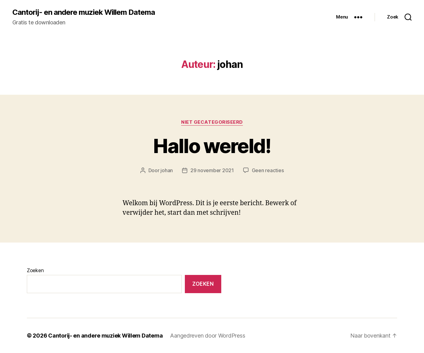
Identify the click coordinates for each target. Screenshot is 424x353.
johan (166, 170)
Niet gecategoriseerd (212, 122)
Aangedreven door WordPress (207, 335)
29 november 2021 (212, 170)
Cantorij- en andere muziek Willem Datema (83, 12)
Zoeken (35, 270)
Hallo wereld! (212, 146)
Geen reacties (268, 170)
